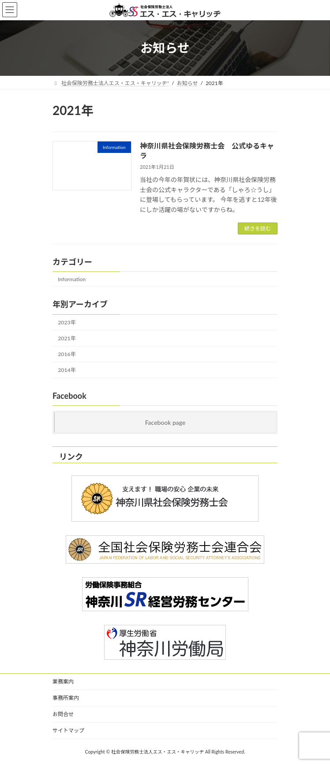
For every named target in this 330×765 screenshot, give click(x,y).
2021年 (67, 338)
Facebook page (165, 422)
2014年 (67, 370)
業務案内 (63, 681)
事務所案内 (65, 697)
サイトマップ (68, 730)
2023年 (67, 322)
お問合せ (63, 714)
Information (72, 279)
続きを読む (257, 228)
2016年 (67, 354)
